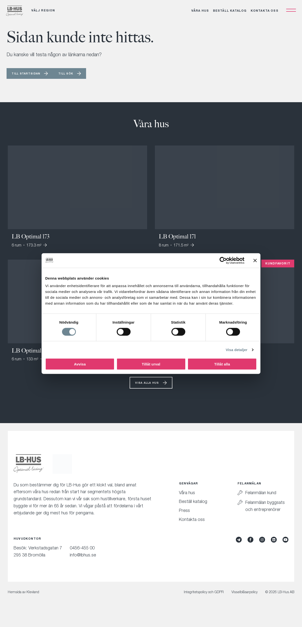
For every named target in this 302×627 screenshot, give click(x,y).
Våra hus (198, 13)
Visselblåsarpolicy (244, 601)
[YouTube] (285, 549)
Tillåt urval (151, 364)
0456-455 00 (82, 556)
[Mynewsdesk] (239, 549)
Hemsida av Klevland (23, 601)
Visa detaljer (236, 349)
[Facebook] (250, 549)
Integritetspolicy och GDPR (204, 601)
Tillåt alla (222, 364)
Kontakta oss (263, 13)
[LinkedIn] (274, 549)
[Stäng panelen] (255, 260)
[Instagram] (262, 549)
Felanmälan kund (260, 501)
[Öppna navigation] (289, 13)
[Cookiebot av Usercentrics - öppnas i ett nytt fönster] (223, 260)
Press (184, 519)
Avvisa (80, 364)
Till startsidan (31, 80)
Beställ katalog (228, 13)
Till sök (81, 80)
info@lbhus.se (83, 563)
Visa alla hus (147, 391)
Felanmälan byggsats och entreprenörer (265, 515)
